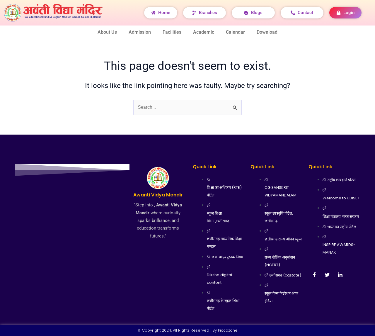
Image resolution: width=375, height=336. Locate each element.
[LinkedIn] (340, 274)
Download (267, 32)
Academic (203, 32)
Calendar (235, 32)
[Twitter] (327, 274)
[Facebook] (314, 274)
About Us (107, 32)
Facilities (172, 32)
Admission (140, 32)
